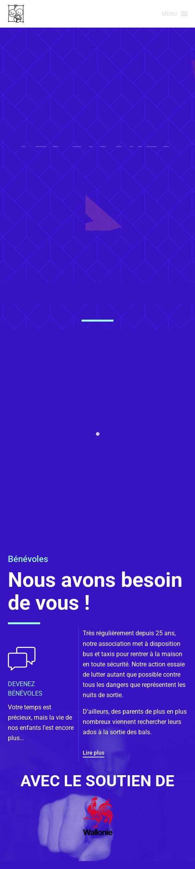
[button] (169, 14)
